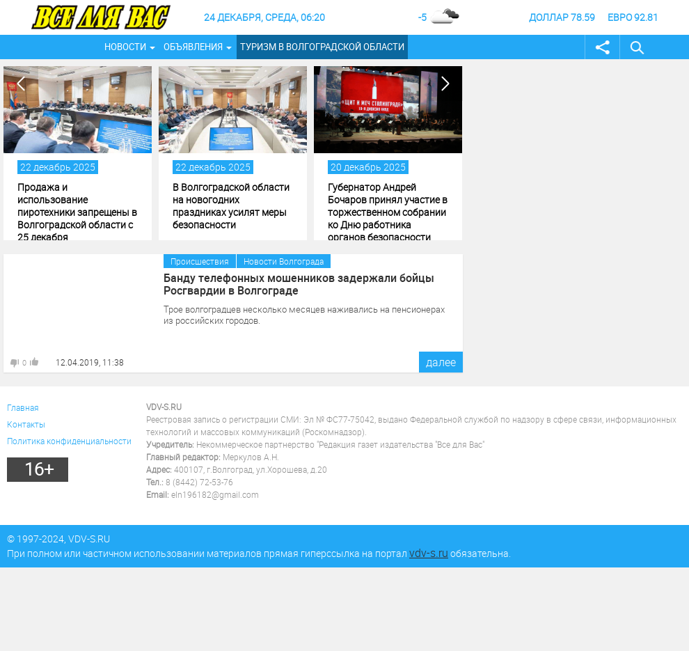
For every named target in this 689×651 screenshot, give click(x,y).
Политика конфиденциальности (69, 440)
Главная (23, 407)
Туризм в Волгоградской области (322, 46)
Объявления (193, 46)
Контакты (26, 424)
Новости (125, 46)
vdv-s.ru (428, 552)
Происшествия (200, 261)
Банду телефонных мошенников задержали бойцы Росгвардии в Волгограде (299, 284)
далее (441, 362)
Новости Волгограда (284, 261)
